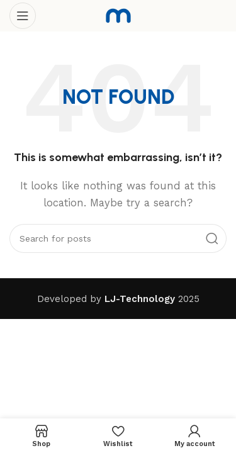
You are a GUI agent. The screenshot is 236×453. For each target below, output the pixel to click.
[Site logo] (118, 15)
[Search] (118, 238)
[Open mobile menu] (22, 15)
